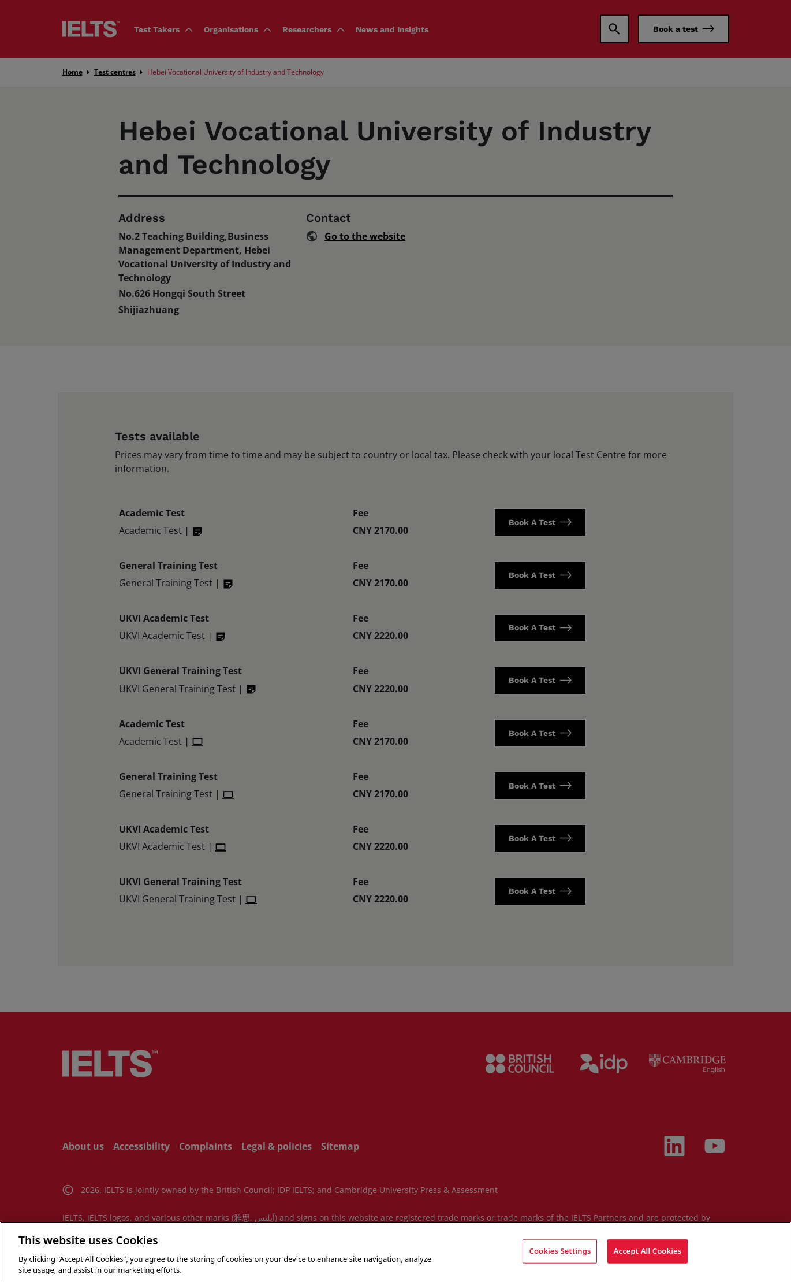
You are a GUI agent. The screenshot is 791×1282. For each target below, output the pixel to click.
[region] (395, 1252)
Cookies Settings (560, 1251)
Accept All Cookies (648, 1251)
